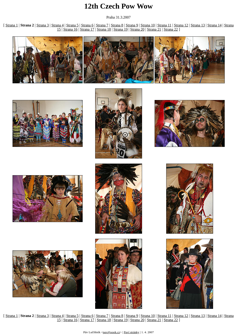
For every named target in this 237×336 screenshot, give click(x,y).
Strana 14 (215, 25)
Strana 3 (42, 25)
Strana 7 (102, 25)
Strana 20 (137, 29)
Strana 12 (181, 25)
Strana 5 (72, 25)
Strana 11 (164, 25)
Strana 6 (87, 25)
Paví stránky (131, 332)
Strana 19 (121, 29)
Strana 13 (198, 25)
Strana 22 (171, 29)
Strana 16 (70, 29)
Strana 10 (148, 25)
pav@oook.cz (111, 332)
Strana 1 (12, 25)
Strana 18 (104, 29)
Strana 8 (117, 25)
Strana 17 (87, 29)
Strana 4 (57, 25)
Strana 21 (154, 29)
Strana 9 (132, 25)
